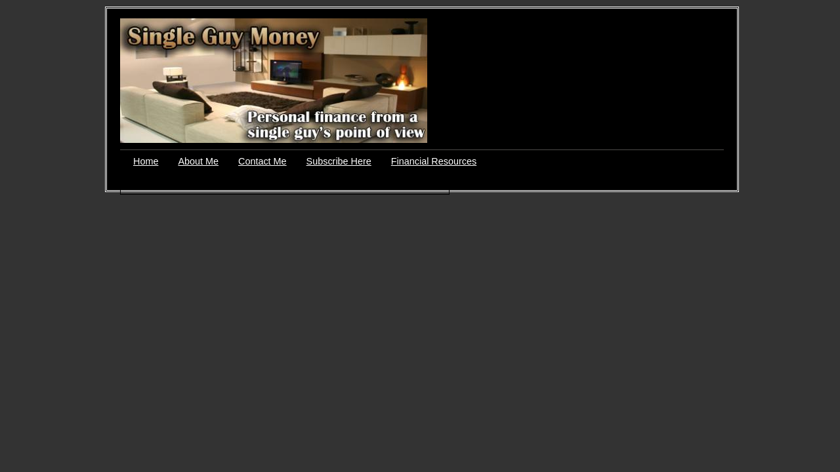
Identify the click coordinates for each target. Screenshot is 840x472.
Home (145, 161)
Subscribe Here (338, 161)
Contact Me (262, 161)
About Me (198, 161)
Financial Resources (433, 161)
